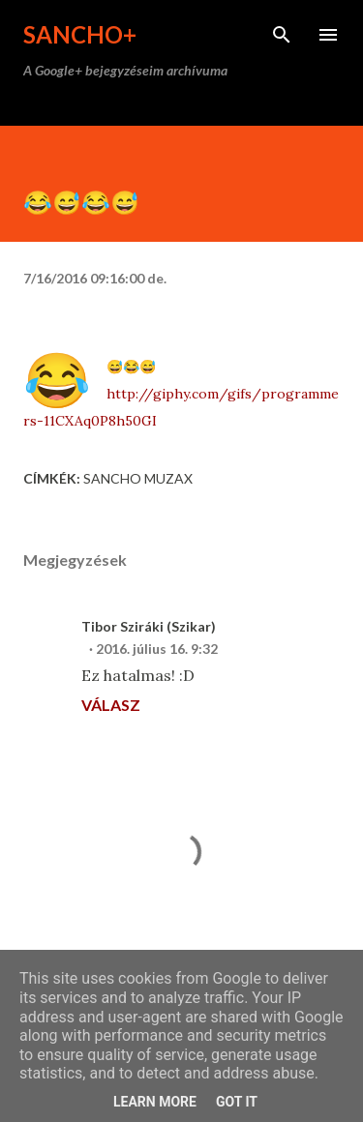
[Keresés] (281, 34)
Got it (236, 1101)
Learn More (155, 1101)
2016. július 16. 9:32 (157, 648)
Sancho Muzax (138, 478)
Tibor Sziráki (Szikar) (148, 626)
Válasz (110, 704)
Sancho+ (79, 34)
